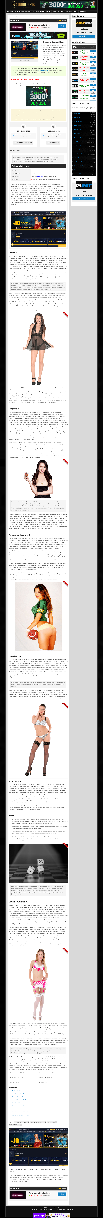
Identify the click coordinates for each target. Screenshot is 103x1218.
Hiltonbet (61, 11)
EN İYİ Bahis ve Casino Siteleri (41, 11)
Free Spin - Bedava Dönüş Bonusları (22, 1112)
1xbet (54, 11)
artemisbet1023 (92, 152)
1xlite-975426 (92, 112)
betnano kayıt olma (14, 1124)
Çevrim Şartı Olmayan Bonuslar (21, 1109)
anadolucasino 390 (91, 142)
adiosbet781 (92, 120)
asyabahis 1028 (92, 162)
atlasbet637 (92, 169)
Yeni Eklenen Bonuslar (18, 1094)
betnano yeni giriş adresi (37, 1122)
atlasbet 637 (92, 170)
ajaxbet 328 (92, 126)
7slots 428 (93, 118)
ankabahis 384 (92, 146)
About (51, 1207)
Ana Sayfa (10, 11)
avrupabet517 (92, 173)
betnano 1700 (23, 142)
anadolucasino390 (91, 140)
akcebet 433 (92, 130)
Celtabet (69, 11)
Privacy (48, 1207)
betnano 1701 (46, 27)
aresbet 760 (92, 150)
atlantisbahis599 (91, 165)
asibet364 (93, 156)
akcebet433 (92, 128)
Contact (59, 1207)
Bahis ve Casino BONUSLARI (23, 11)
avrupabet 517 (92, 174)
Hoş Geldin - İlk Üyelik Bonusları (21, 1100)
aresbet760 (92, 148)
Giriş (62, 26)
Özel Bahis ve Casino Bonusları (21, 1115)
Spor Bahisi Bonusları (18, 1103)
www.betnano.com (24, 60)
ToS (45, 1207)
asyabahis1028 (92, 161)
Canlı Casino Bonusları (18, 1106)
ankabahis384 (92, 144)
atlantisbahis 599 (91, 166)
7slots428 (93, 116)
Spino (75, 11)
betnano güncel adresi (20, 1122)
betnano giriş (51, 1122)
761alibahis (93, 132)
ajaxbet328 (93, 124)
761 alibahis (92, 134)
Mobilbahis (83, 11)
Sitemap (55, 1207)
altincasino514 (92, 136)
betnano (53, 142)
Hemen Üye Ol (83, 36)
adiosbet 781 (92, 122)
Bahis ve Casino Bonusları (19, 1091)
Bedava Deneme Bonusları (19, 1097)
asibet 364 (93, 158)
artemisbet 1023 (91, 154)
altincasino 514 (92, 138)
